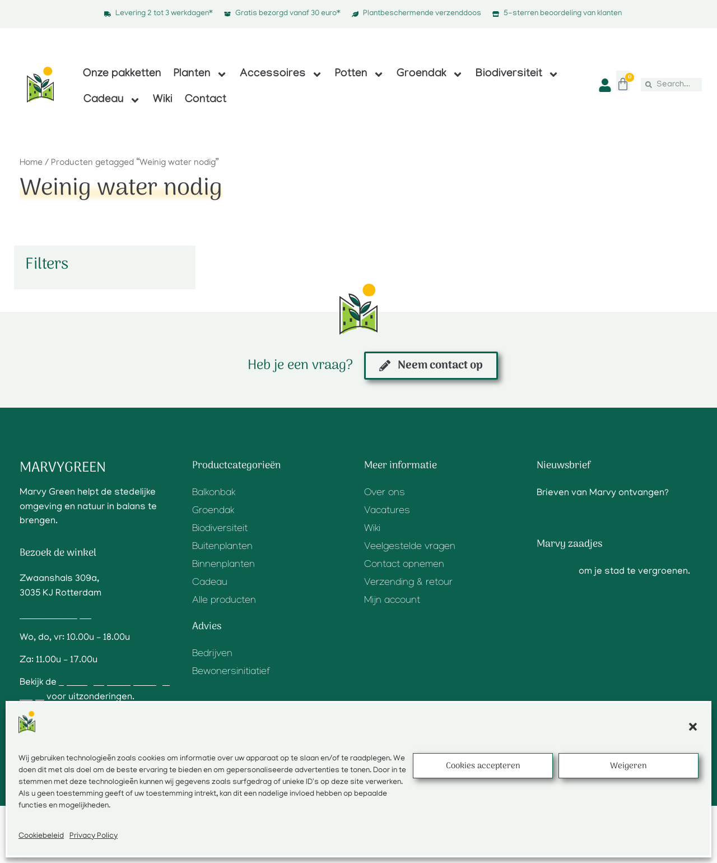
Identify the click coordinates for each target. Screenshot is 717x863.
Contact (205, 100)
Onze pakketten (122, 74)
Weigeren (628, 766)
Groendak (430, 74)
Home (31, 163)
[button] (693, 726)
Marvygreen (63, 467)
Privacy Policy (93, 836)
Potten (359, 74)
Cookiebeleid (41, 836)
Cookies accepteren (483, 766)
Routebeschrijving (58, 616)
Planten (200, 74)
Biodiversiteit (517, 74)
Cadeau (112, 100)
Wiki (163, 100)
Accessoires (281, 74)
